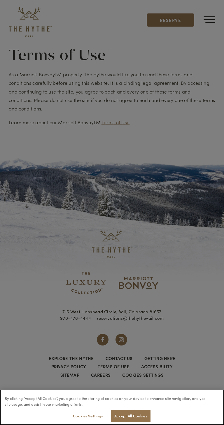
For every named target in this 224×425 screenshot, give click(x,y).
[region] (112, 407)
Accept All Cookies (130, 416)
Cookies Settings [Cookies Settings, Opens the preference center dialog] (88, 416)
